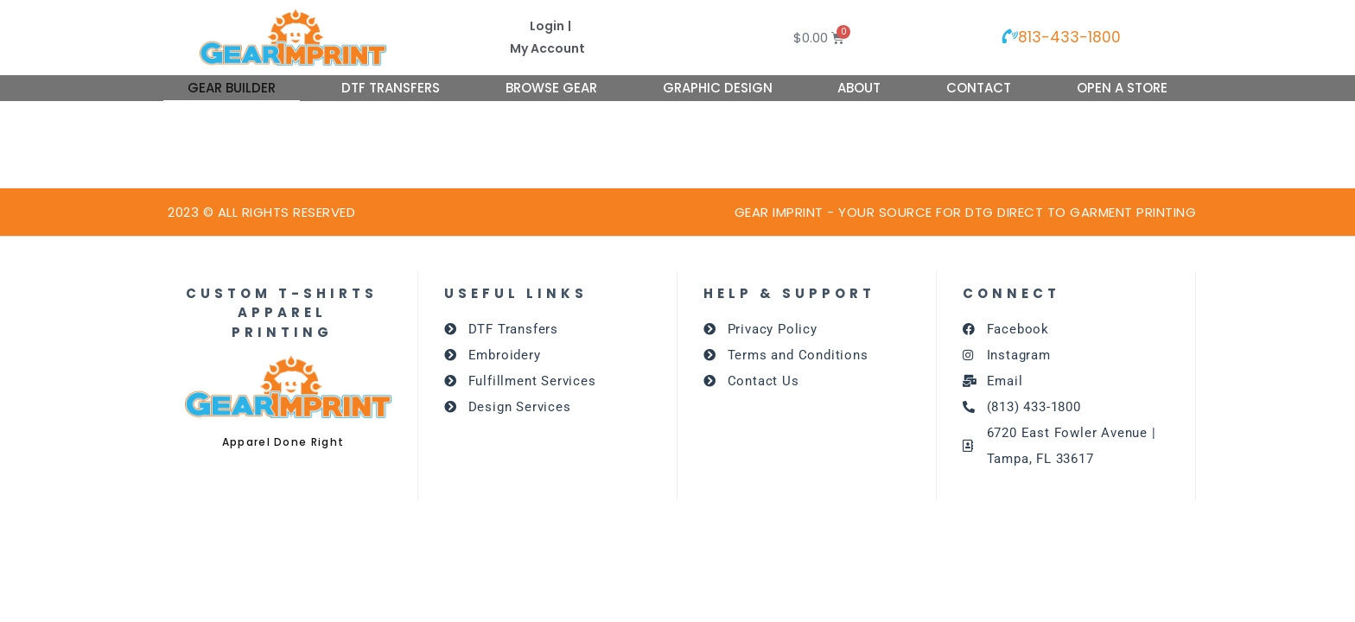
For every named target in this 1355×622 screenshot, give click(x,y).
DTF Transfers (390, 88)
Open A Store (1122, 88)
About (859, 88)
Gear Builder (232, 88)
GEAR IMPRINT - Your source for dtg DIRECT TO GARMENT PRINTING (966, 212)
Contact (978, 88)
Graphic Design (718, 88)
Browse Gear (551, 88)
